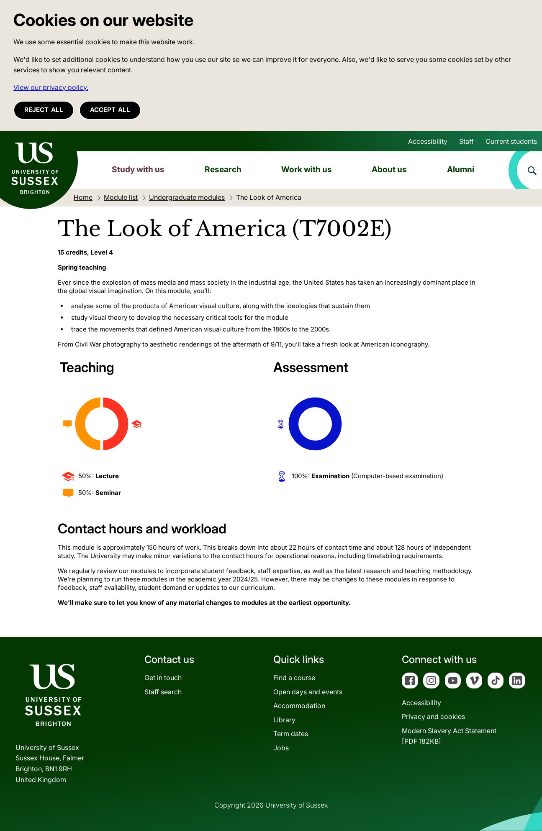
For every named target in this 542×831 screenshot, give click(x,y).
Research (223, 169)
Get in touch (163, 677)
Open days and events (307, 692)
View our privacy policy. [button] (50, 87)
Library (284, 720)
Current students (511, 141)
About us (389, 169)
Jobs (281, 748)
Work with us (306, 169)
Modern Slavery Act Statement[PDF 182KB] (449, 736)
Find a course (294, 677)
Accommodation (299, 705)
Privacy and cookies (433, 716)
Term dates (290, 733)
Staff (466, 141)
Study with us (138, 169)
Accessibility (427, 141)
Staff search (163, 692)
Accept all (110, 110)
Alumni (460, 169)
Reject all (43, 110)
